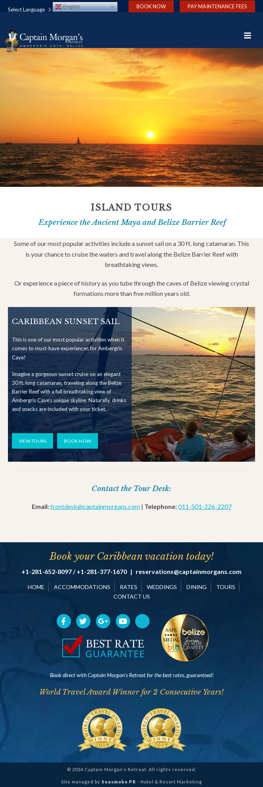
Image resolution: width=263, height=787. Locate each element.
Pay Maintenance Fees (217, 6)
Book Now (151, 6)
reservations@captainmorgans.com (189, 571)
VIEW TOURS (32, 441)
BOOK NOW (77, 441)
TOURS (225, 587)
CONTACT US (131, 596)
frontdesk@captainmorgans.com (95, 506)
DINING (196, 587)
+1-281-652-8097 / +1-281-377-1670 (74, 571)
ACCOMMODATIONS (82, 587)
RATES (128, 587)
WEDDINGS (162, 587)
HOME (36, 587)
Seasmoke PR (119, 781)
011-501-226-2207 (205, 506)
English (67, 7)
